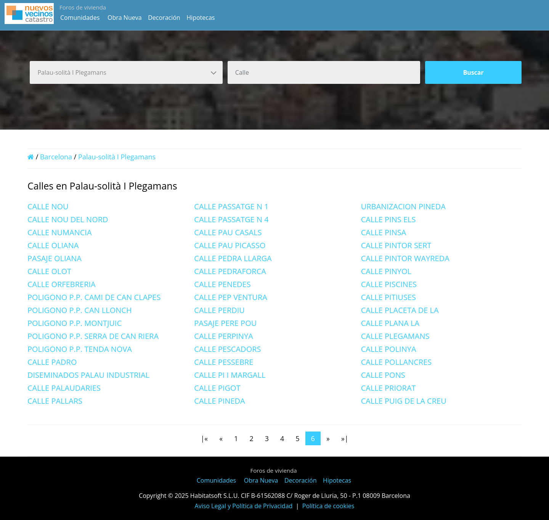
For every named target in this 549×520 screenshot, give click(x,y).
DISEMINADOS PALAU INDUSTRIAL (88, 375)
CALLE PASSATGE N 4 (231, 219)
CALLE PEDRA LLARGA (232, 258)
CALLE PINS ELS (388, 219)
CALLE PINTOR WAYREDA (405, 258)
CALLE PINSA (383, 232)
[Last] (345, 438)
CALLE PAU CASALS (228, 232)
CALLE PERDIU (219, 310)
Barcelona (56, 156)
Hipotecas (200, 17)
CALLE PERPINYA (223, 336)
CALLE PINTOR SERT (396, 245)
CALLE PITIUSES (388, 297)
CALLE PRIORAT (388, 388)
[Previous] (221, 438)
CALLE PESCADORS (227, 349)
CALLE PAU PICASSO (229, 245)
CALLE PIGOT (217, 388)
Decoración (164, 17)
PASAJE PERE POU (225, 323)
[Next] (328, 438)
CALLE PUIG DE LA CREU (403, 401)
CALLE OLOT (49, 271)
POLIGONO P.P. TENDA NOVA (79, 349)
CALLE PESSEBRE (223, 362)
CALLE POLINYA (388, 349)
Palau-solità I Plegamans (117, 156)
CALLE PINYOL (386, 271)
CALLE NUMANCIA (59, 232)
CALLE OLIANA (53, 245)
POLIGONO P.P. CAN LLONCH (79, 310)
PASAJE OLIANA (54, 258)
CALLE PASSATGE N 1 (231, 206)
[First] (204, 438)
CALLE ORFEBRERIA (61, 284)
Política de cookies (328, 506)
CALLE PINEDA (219, 401)
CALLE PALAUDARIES (64, 388)
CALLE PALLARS (54, 401)
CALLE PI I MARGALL (229, 375)
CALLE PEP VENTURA (230, 297)
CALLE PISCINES (389, 284)
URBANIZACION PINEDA (403, 206)
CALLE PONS (383, 375)
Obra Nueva (125, 17)
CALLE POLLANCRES (396, 362)
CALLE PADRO (52, 362)
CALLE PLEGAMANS (395, 336)
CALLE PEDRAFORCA (230, 271)
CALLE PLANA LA (390, 323)
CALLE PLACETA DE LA (400, 310)
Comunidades (80, 17)
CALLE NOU (48, 206)
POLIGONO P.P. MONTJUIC (74, 323)
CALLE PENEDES (222, 284)
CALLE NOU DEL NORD (67, 219)
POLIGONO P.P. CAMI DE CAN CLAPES (94, 297)
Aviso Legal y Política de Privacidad (244, 506)
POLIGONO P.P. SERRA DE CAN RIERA (93, 336)
